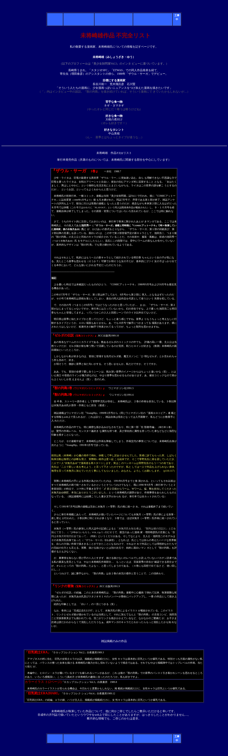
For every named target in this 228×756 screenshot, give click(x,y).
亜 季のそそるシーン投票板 (153, 17)
